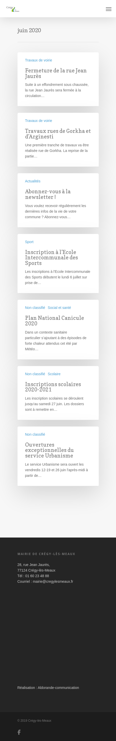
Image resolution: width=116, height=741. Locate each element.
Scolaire (54, 374)
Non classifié (35, 308)
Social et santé (59, 308)
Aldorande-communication (58, 688)
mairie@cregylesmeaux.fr (53, 581)
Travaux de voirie (38, 60)
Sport (29, 242)
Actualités (33, 181)
